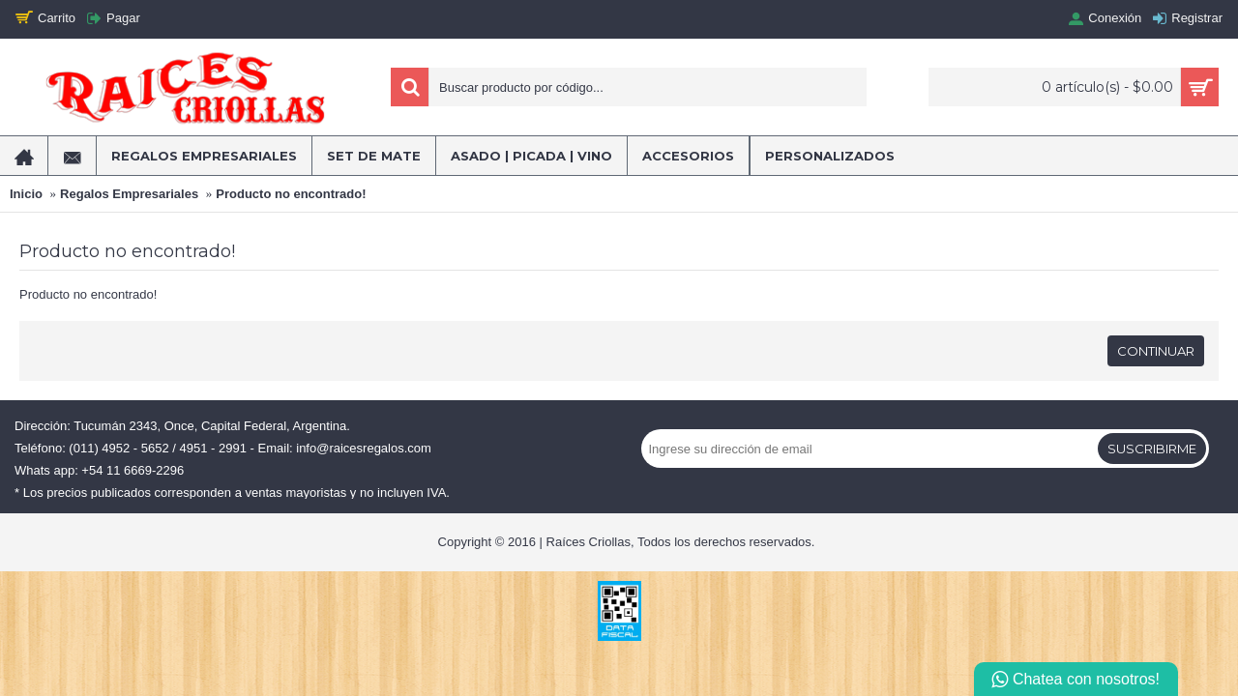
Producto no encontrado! (291, 194)
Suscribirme (1151, 448)
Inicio (26, 194)
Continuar (1155, 351)
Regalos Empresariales (129, 194)
